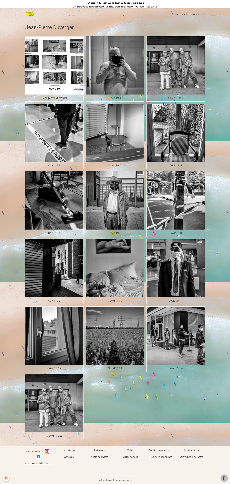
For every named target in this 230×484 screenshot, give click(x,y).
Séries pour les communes (188, 14)
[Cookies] (6, 478)
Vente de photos (99, 456)
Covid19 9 (54, 300)
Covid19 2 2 (54, 435)
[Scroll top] (224, 478)
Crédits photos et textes (161, 450)
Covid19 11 (176, 300)
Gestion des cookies (123, 479)
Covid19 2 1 (175, 98)
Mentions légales (105, 479)
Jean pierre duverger (54, 98)
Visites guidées (130, 456)
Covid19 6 (54, 233)
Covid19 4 (115, 165)
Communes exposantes (191, 456)
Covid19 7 (115, 233)
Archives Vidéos (192, 450)
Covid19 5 (175, 165)
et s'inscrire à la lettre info (38, 463)
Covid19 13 (115, 368)
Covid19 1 (115, 98)
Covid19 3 (54, 165)
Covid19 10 (115, 300)
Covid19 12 (54, 368)
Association (69, 450)
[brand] (30, 14)
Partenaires (99, 450)
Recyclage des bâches (161, 456)
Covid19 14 (176, 368)
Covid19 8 (175, 233)
